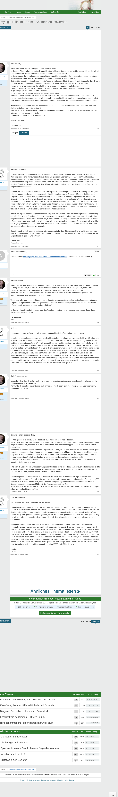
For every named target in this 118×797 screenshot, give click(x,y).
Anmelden (95, 12)
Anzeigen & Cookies (56, 780)
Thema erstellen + (40, 12)
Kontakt (29, 780)
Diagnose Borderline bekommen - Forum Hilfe (24, 711)
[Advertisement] (55, 151)
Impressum (36, 780)
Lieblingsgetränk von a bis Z (16, 742)
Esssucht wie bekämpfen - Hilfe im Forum (22, 717)
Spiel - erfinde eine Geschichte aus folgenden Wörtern (30, 748)
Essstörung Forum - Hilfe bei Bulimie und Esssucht (27, 705)
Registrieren (82, 12)
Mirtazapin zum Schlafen (14, 760)
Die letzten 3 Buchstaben (14, 736)
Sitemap (71, 780)
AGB (66, 780)
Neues (18, 12)
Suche (27, 12)
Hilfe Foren (8, 12)
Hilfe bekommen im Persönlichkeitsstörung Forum (26, 722)
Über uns (23, 780)
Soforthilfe (55, 12)
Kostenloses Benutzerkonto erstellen (55, 613)
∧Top (113, 794)
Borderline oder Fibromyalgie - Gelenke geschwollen (28, 699)
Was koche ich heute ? (13, 754)
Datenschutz (45, 780)
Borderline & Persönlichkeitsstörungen (21, 769)
